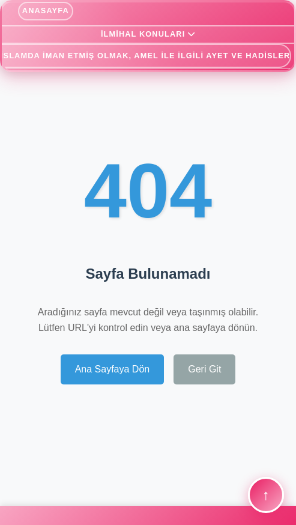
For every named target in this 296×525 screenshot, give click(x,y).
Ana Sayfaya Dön (112, 369)
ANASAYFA (45, 10)
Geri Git (204, 369)
